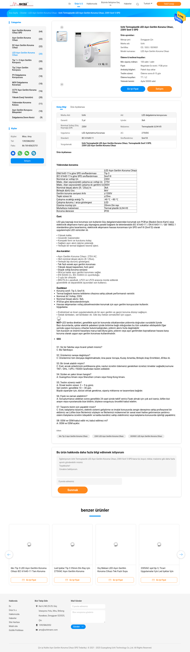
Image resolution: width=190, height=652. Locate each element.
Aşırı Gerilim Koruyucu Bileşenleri (27, 111)
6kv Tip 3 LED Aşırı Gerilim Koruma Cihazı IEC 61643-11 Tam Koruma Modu (28, 571)
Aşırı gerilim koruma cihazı (27, 39)
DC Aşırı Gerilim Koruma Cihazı (27, 46)
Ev (10, 606)
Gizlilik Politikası (16, 630)
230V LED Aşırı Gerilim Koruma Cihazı (109, 436)
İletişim (27, 161)
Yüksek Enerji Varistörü (27, 97)
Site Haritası (14, 622)
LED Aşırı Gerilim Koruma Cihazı (27, 54)
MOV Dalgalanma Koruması (27, 83)
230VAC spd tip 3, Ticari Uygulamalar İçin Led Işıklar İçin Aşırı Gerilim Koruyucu (157, 571)
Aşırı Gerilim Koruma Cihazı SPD (27, 31)
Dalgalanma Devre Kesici (27, 117)
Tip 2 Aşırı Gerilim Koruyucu (27, 68)
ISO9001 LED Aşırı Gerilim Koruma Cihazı (146, 436)
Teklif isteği (169, 4)
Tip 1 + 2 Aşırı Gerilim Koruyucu (27, 61)
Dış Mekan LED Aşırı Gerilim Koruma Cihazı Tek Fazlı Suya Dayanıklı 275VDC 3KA (112, 571)
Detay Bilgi (61, 107)
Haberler (13, 618)
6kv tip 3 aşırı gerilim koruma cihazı (73, 436)
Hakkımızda (14, 614)
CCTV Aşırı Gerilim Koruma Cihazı (27, 91)
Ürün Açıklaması (77, 107)
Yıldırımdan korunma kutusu (27, 103)
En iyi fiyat (132, 89)
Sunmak (72, 490)
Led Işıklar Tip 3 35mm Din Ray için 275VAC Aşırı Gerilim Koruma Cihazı (72, 571)
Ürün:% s (13, 610)
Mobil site (13, 626)
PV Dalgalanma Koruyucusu (27, 76)
